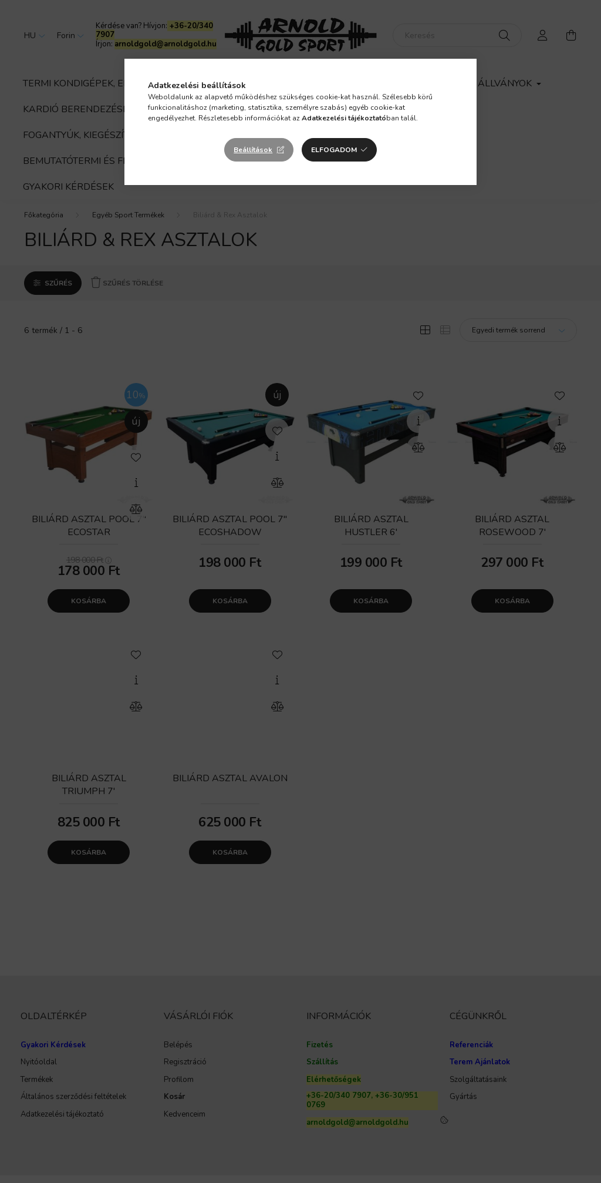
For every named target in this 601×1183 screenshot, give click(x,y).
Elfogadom (334, 149)
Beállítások (253, 149)
